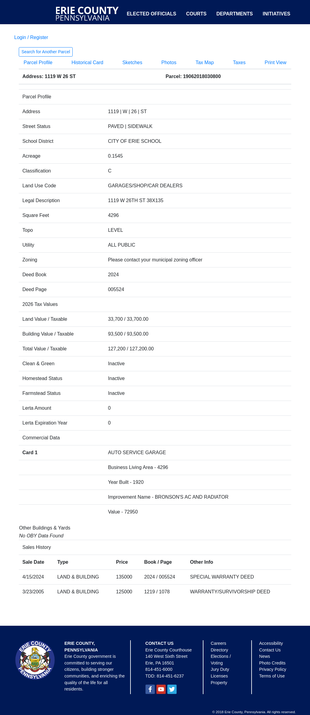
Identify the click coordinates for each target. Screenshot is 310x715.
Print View (275, 62)
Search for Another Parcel (45, 51)
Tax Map (205, 62)
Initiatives (276, 13)
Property (219, 682)
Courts (196, 13)
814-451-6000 (159, 669)
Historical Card (87, 62)
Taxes (239, 62)
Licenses (219, 676)
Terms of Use (272, 676)
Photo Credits (272, 663)
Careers (218, 643)
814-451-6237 (170, 676)
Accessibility (271, 643)
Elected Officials (151, 13)
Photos (168, 62)
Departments (234, 13)
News (264, 656)
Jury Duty (220, 669)
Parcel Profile (38, 62)
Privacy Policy (272, 669)
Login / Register (31, 37)
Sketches (132, 62)
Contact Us (270, 650)
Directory (219, 650)
